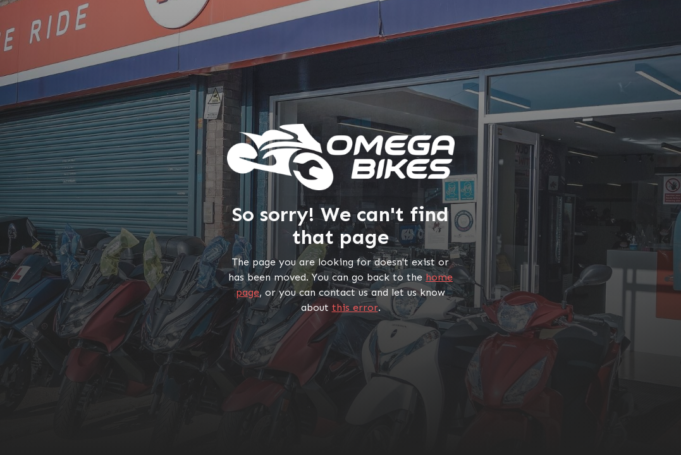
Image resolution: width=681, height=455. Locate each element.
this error (355, 307)
